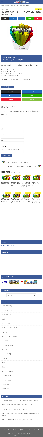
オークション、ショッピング (11, 327)
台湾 (5, 362)
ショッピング (7, 310)
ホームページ (16, 429)
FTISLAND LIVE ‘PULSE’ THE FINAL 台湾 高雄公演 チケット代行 (20, 400)
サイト (2, 140)
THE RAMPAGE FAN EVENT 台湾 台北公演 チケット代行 (17, 404)
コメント (4, 114)
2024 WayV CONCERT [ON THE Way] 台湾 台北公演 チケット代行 (20, 419)
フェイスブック (36, 429)
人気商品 (5, 384)
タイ (5, 349)
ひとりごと (6, 323)
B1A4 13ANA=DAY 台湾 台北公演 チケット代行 (15, 409)
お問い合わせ (21, 430)
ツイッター (29, 429)
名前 (2, 129)
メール (2, 134)
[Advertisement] (13, 225)
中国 (5, 358)
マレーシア (6, 353)
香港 (5, 367)
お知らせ (5, 319)
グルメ (4, 332)
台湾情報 (5, 388)
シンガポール (7, 345)
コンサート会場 (7, 371)
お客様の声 (5, 86)
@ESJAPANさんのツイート (8, 245)
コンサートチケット (9, 336)
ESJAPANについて (7, 429)
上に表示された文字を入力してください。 (11, 149)
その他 (5, 340)
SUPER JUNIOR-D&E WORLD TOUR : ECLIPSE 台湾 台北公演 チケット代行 (20, 414)
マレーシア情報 (7, 380)
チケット (12, 86)
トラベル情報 (6, 375)
